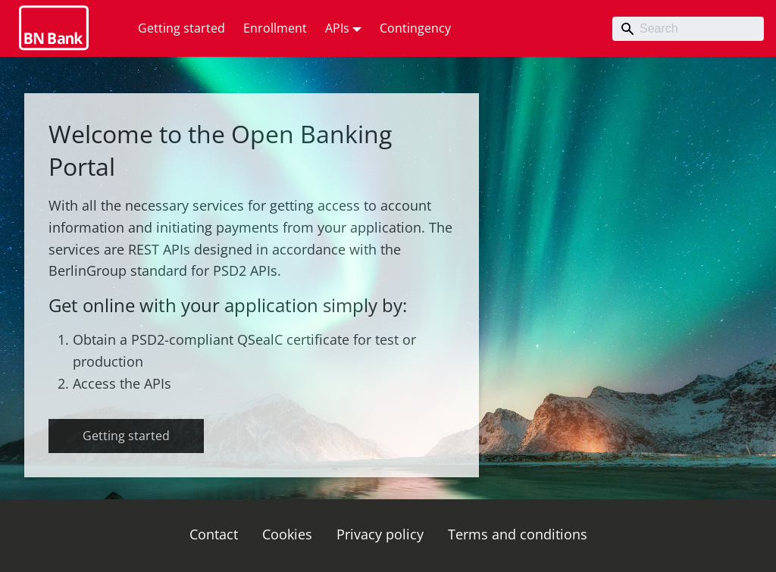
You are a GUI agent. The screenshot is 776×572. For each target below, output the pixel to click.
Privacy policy (380, 534)
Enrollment (275, 28)
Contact (213, 534)
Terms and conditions (517, 534)
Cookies (287, 534)
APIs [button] (337, 28)
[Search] (688, 29)
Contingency (415, 28)
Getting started (181, 28)
